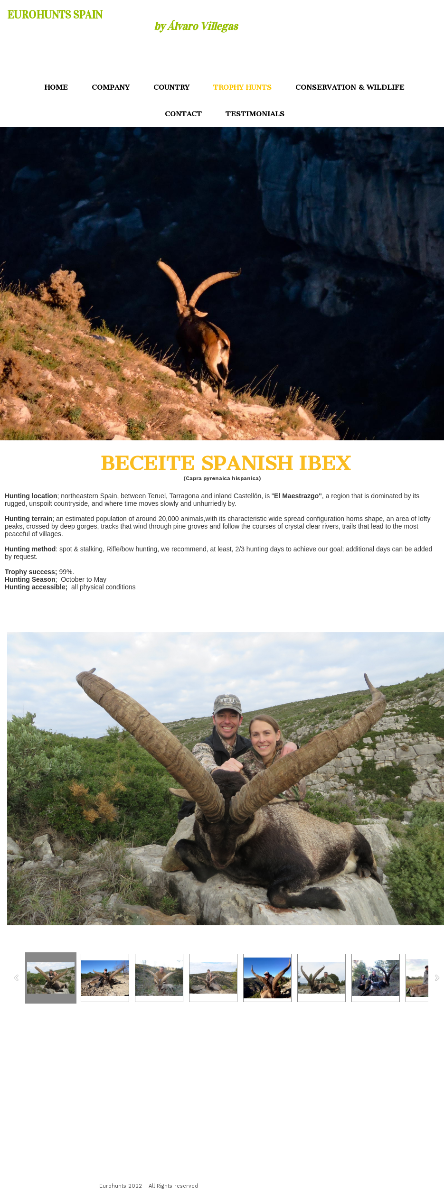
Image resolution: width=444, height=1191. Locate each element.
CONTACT (183, 114)
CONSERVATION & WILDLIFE (350, 87)
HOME (56, 87)
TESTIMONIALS (255, 114)
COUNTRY (171, 87)
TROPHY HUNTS (242, 87)
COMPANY (111, 87)
